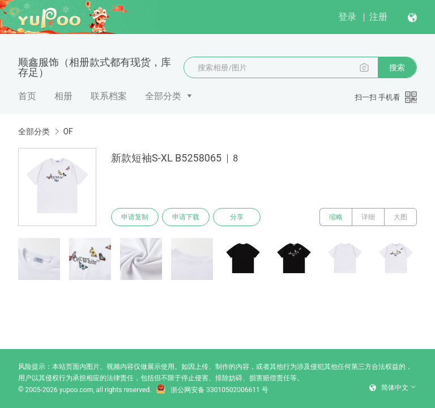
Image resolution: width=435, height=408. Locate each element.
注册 (378, 16)
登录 (347, 16)
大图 (400, 217)
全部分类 (163, 96)
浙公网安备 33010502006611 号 (212, 390)
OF (67, 131)
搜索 (397, 67)
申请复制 (134, 217)
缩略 (336, 217)
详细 (368, 217)
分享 (237, 217)
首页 (27, 96)
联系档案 (109, 96)
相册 (63, 96)
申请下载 (185, 217)
